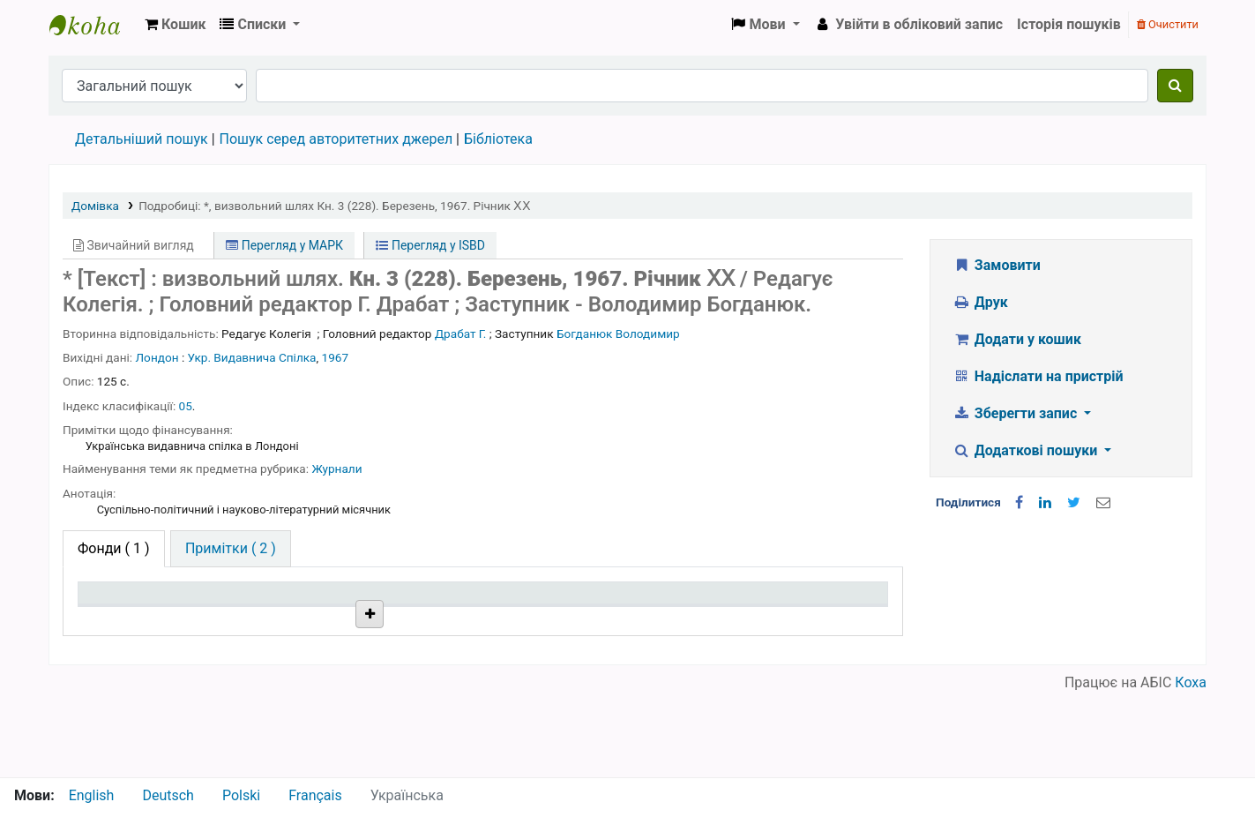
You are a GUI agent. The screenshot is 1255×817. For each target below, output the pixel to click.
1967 (335, 357)
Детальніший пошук (141, 139)
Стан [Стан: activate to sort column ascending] (589, 618)
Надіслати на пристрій (1037, 376)
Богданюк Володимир (618, 333)
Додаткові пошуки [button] (1026, 450)
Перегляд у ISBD (430, 245)
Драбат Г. (461, 333)
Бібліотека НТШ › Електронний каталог (93, 24)
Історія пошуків (1069, 24)
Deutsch (167, 795)
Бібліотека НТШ (304, 659)
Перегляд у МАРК (284, 245)
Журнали (336, 468)
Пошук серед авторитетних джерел (336, 139)
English (92, 795)
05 (185, 406)
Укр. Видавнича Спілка (252, 357)
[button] (175, 24)
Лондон (157, 357)
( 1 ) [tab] (114, 548)
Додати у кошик (1016, 339)
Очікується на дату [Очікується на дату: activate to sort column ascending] (794, 618)
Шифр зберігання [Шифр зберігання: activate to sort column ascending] (465, 618)
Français (315, 795)
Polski (241, 795)
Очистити (1168, 24)
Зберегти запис (1016, 413)
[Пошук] (1175, 85)
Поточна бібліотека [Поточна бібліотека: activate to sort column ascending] (309, 618)
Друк (979, 302)
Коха (1190, 766)
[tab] (230, 548)
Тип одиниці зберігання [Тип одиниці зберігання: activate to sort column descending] (125, 610)
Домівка (95, 206)
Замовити (996, 265)
